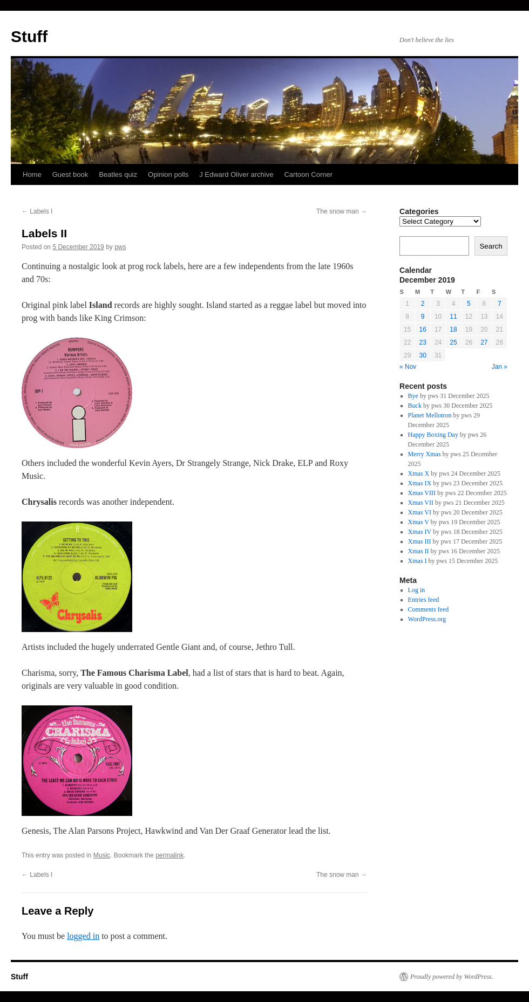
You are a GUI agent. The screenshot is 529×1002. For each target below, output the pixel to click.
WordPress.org (427, 619)
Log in (416, 590)
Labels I (37, 211)
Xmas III (419, 541)
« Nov (407, 366)
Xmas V (418, 522)
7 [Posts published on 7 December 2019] (499, 303)
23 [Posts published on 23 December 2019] (422, 342)
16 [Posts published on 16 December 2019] (422, 329)
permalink (169, 855)
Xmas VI (419, 512)
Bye (413, 396)
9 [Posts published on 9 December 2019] (423, 316)
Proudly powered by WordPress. (451, 976)
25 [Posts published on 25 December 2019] (453, 342)
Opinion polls (168, 174)
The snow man (341, 211)
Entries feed (423, 599)
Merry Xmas (424, 454)
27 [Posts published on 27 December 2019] (483, 342)
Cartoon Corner (308, 174)
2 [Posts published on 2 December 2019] (423, 303)
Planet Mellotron (430, 415)
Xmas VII (420, 502)
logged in (83, 936)
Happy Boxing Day (433, 434)
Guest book (70, 174)
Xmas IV (419, 532)
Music (101, 855)
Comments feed (428, 609)
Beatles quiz (118, 174)
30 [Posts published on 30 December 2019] (422, 355)
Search (490, 246)
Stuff (29, 36)
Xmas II (418, 551)
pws (120, 247)
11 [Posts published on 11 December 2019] (453, 316)
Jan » (499, 366)
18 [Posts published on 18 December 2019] (453, 329)
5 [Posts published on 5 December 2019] (469, 303)
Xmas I (417, 561)
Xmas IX (420, 483)
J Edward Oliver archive (236, 174)
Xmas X (419, 473)
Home (32, 174)
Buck (415, 405)
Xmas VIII (422, 493)
